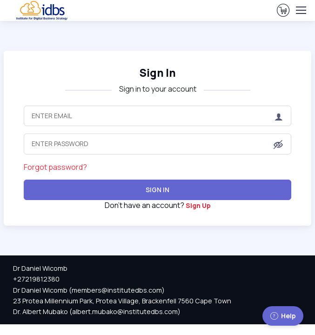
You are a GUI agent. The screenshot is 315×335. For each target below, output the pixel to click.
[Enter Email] (157, 116)
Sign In (157, 73)
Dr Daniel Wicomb (40, 268)
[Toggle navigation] (301, 10)
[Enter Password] (157, 144)
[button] (278, 144)
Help (283, 315)
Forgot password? (55, 167)
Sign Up (198, 205)
